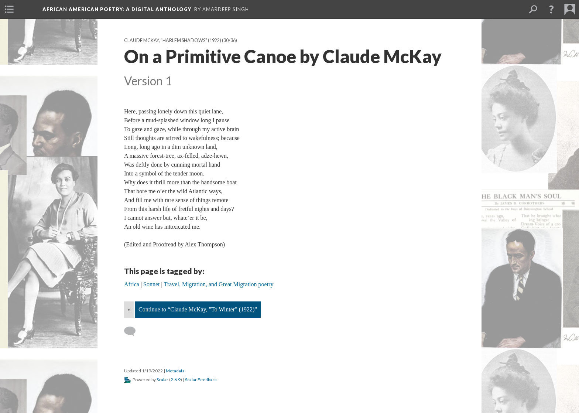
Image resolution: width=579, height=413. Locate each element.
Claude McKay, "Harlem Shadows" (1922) (172, 40)
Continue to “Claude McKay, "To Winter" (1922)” (197, 309)
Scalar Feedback (201, 379)
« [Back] (129, 309)
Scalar (162, 379)
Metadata (175, 370)
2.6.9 (176, 379)
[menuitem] (9, 9)
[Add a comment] (133, 331)
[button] (551, 9)
